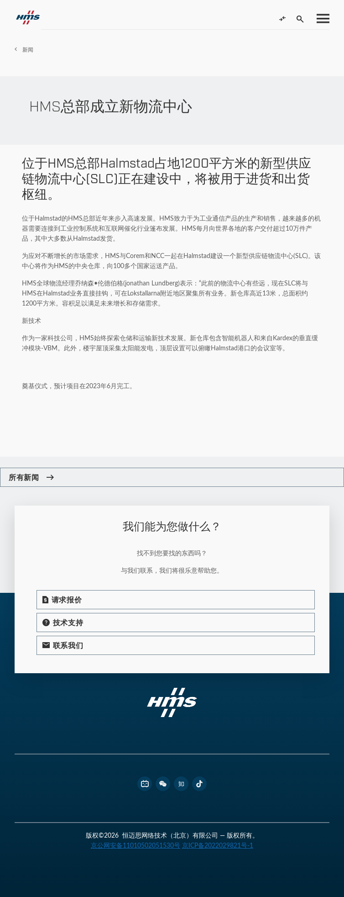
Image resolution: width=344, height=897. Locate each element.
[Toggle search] (300, 19)
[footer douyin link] (199, 783)
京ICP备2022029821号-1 (217, 845)
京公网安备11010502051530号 (135, 845)
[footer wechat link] (163, 783)
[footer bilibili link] (145, 783)
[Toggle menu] (320, 19)
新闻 (27, 49)
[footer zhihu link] (181, 783)
